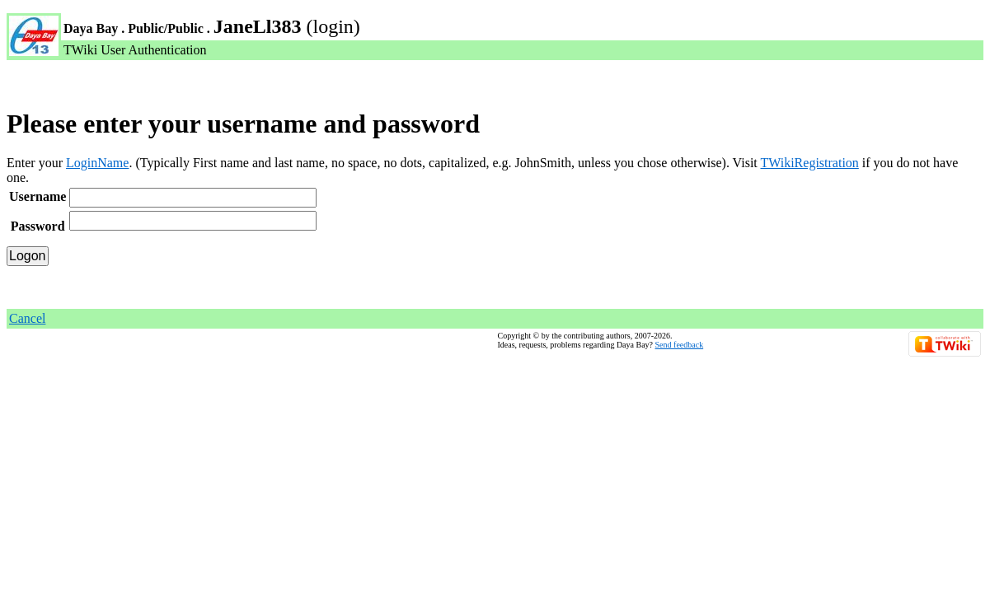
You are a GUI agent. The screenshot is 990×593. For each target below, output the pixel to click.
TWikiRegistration (809, 163)
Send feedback (679, 344)
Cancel (27, 318)
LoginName (97, 163)
